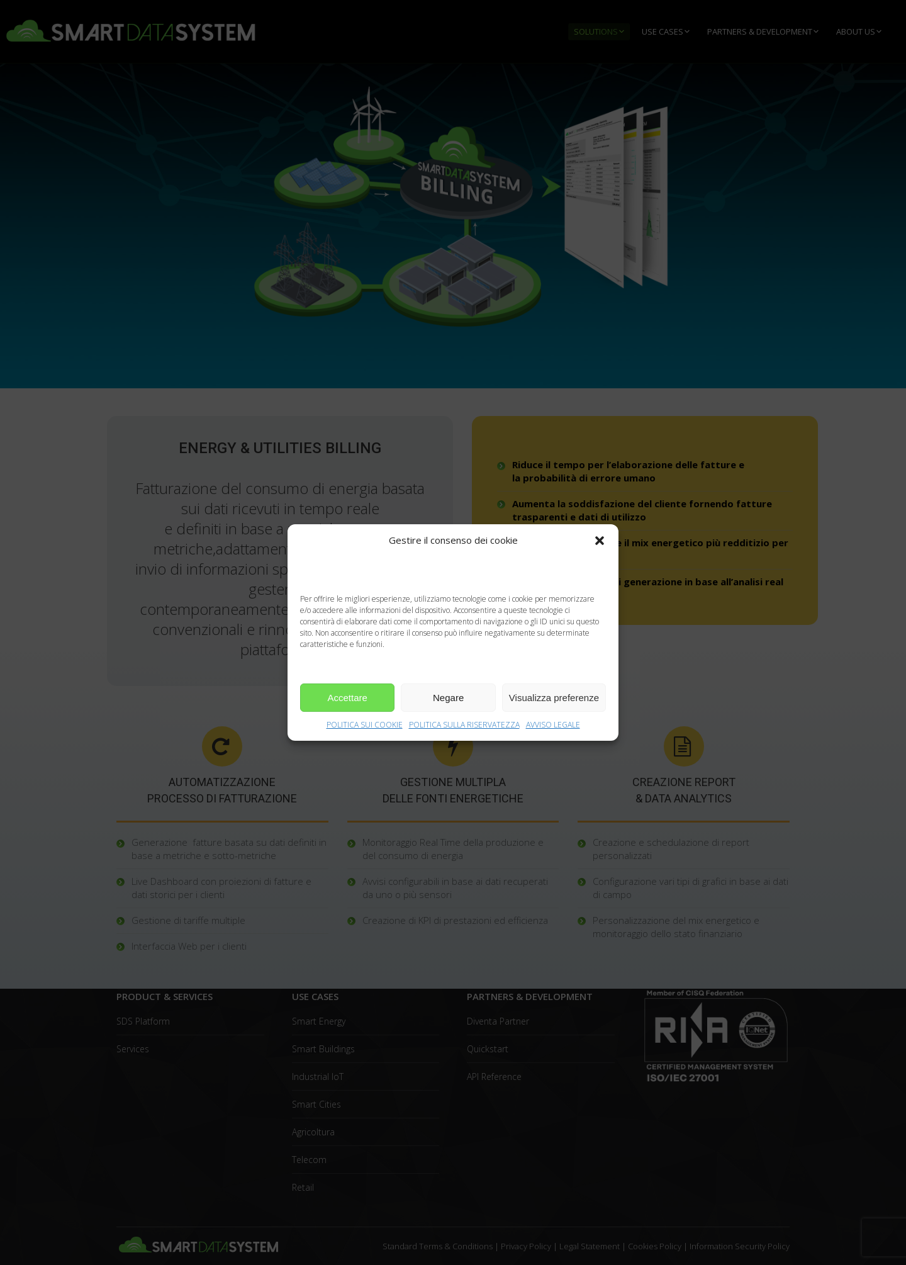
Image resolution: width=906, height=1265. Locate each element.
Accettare (347, 697)
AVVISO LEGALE (553, 724)
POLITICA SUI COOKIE (365, 724)
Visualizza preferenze (554, 697)
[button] (599, 540)
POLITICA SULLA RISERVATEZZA (464, 724)
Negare (448, 697)
